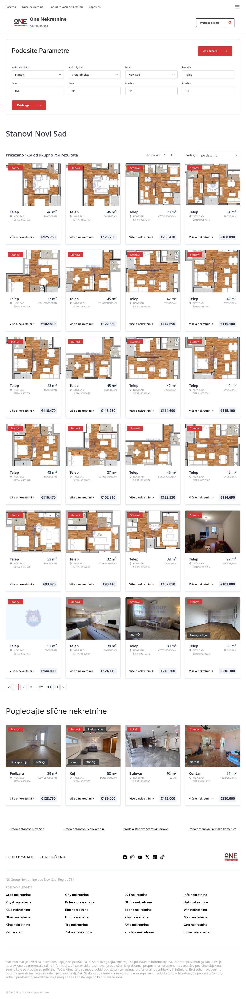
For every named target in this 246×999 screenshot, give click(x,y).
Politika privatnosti (21, 856)
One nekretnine (196, 924)
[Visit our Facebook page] (125, 856)
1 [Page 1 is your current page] (16, 686)
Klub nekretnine (18, 909)
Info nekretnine (195, 894)
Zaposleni (95, 7)
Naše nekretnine (32, 7)
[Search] (230, 22)
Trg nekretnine (76, 924)
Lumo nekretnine (196, 931)
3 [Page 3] (31, 686)
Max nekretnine (196, 916)
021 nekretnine (136, 894)
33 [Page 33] (49, 686)
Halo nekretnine (196, 901)
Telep (188, 74)
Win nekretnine (195, 909)
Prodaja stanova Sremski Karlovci (146, 828)
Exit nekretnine (76, 916)
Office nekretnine (138, 901)
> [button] (63, 686)
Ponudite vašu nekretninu (66, 7)
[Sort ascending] (165, 154)
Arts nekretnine (137, 924)
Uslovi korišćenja (52, 856)
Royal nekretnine (19, 901)
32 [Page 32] (41, 686)
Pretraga (29, 104)
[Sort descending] (171, 154)
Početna (11, 7)
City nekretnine (77, 894)
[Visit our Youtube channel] (140, 856)
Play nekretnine (136, 916)
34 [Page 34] (56, 686)
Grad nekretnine (18, 894)
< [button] (9, 686)
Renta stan (14, 931)
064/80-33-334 (39, 26)
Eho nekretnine (76, 909)
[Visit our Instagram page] (132, 856)
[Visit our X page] (147, 856)
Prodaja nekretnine (139, 931)
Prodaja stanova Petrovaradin (84, 828)
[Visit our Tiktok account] (162, 856)
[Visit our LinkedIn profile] (155, 856)
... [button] (36, 686)
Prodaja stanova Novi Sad (27, 828)
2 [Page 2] (23, 686)
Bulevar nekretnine (79, 901)
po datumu (209, 154)
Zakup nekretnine (78, 931)
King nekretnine (18, 924)
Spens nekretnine (138, 909)
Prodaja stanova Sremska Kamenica (212, 828)
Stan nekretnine (18, 916)
